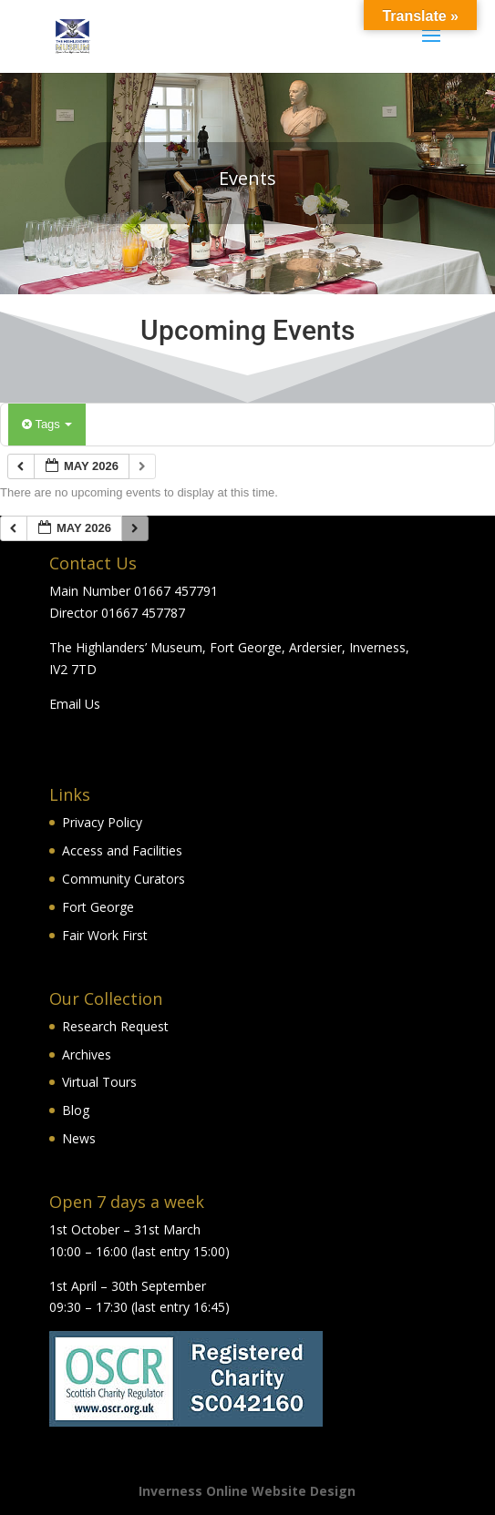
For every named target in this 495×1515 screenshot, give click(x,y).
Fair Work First (105, 935)
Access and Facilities (122, 850)
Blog (75, 1110)
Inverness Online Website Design (247, 1491)
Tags (47, 424)
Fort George (98, 907)
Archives (86, 1054)
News (79, 1138)
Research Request (115, 1026)
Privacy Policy (102, 822)
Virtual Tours (99, 1081)
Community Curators (123, 878)
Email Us (74, 703)
